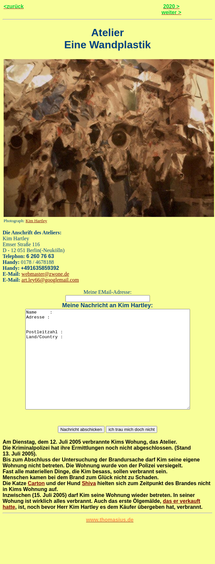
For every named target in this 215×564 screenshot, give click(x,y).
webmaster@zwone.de (45, 274)
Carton (36, 503)
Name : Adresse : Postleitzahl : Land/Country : (107, 369)
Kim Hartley (36, 220)
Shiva (89, 503)
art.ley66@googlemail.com (50, 280)
